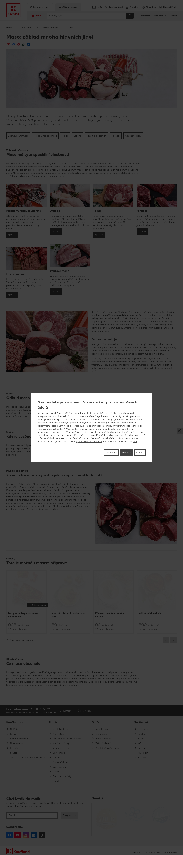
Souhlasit (126, 452)
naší (43, 413)
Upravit (140, 452)
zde (135, 441)
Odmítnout (111, 452)
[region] (91, 427)
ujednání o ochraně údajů (89, 441)
